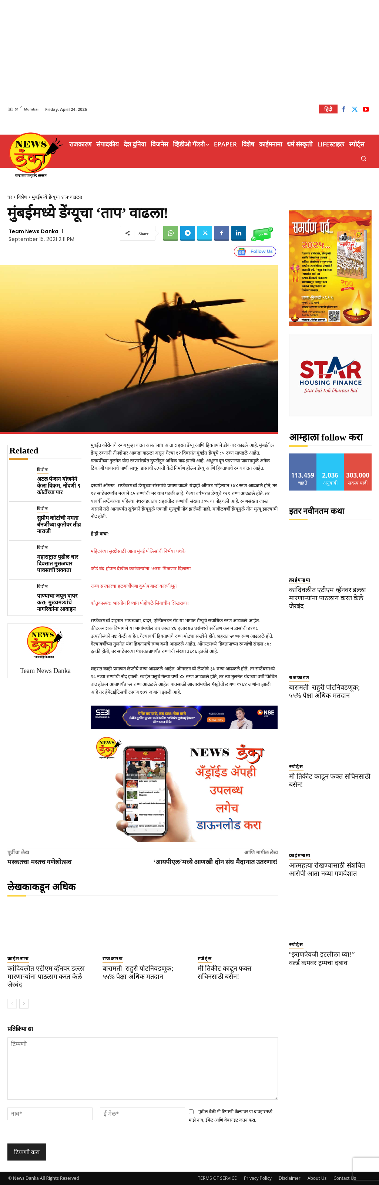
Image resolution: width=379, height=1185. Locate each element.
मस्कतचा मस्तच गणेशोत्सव (39, 862)
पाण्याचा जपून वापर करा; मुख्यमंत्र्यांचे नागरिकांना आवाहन (57, 602)
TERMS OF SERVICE (217, 1178)
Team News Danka (33, 231)
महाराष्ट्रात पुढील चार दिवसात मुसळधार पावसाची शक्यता (57, 563)
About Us (317, 1178)
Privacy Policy (258, 1178)
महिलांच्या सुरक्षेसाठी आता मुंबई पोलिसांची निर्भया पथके (138, 551)
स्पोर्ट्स (205, 958)
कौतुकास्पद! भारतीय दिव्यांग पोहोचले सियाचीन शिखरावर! (140, 603)
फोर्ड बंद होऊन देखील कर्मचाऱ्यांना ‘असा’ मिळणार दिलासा (140, 568)
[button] (363, 158)
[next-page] (23, 1004)
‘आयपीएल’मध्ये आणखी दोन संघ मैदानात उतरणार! (215, 862)
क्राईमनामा (18, 958)
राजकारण (113, 958)
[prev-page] (12, 1004)
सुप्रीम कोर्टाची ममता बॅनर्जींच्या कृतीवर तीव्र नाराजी (59, 524)
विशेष (22, 197)
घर (9, 197)
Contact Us (344, 1178)
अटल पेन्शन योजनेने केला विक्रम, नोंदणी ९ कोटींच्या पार (58, 485)
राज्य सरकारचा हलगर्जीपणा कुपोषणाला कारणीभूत (134, 586)
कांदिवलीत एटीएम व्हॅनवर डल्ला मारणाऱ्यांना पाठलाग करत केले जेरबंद (42, 976)
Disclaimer (290, 1178)
